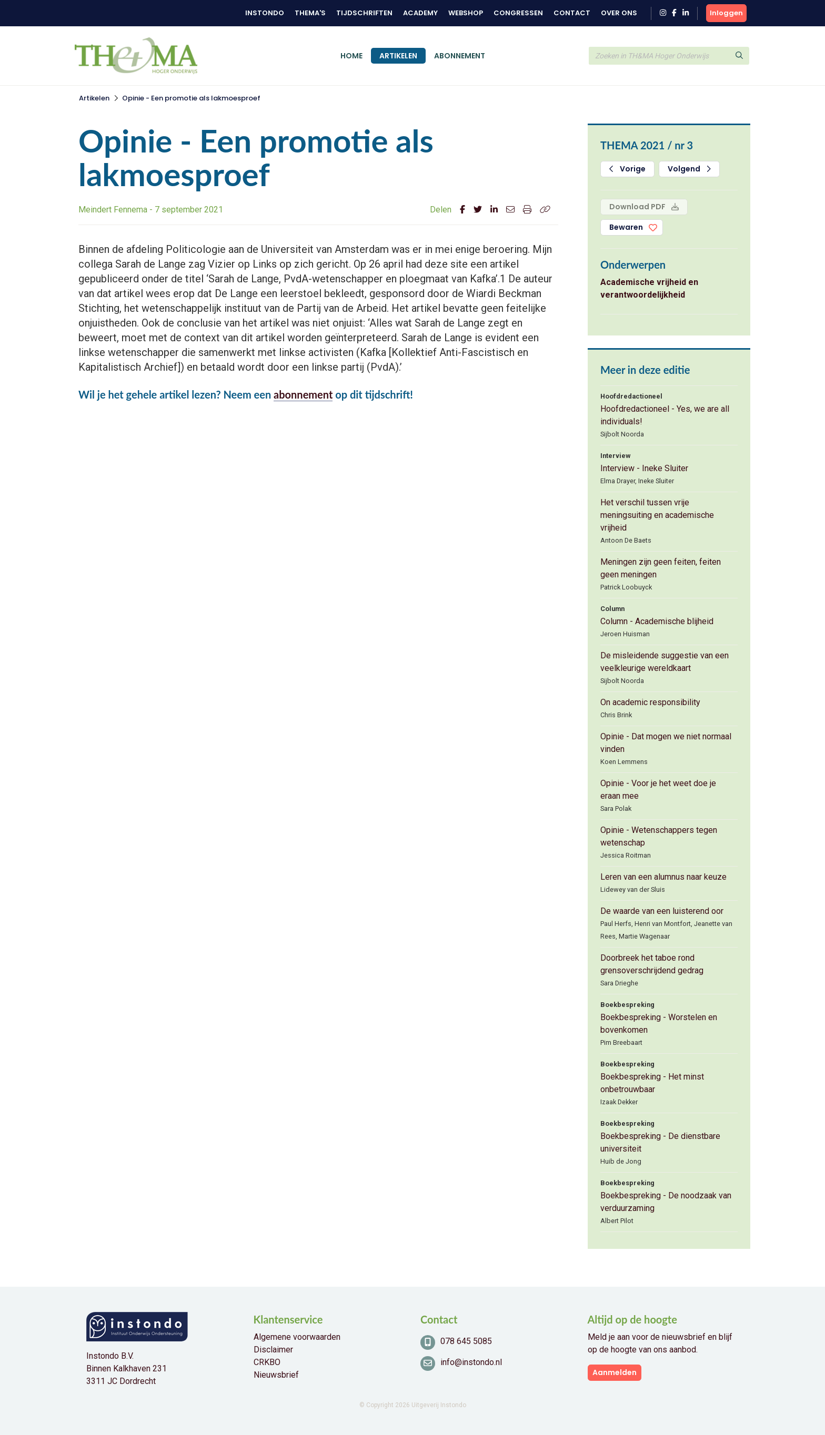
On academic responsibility (650, 702)
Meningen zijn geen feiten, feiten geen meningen (660, 568)
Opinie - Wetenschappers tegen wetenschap (658, 836)
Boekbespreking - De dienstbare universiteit (660, 1142)
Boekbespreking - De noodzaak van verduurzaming (665, 1201)
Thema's (310, 13)
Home (351, 55)
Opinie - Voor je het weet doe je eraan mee (658, 789)
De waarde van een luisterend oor (661, 911)
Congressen (518, 13)
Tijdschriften (364, 13)
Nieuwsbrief (276, 1375)
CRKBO (267, 1362)
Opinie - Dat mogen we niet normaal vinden (665, 742)
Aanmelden (614, 1372)
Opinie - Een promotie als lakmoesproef (191, 98)
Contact (572, 13)
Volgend (689, 169)
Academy (420, 13)
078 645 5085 (466, 1341)
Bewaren (626, 227)
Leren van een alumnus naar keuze (663, 877)
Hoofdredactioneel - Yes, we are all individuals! (664, 415)
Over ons (619, 13)
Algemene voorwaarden (297, 1337)
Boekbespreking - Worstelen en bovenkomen (658, 1023)
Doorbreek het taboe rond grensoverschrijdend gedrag (651, 964)
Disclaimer (273, 1350)
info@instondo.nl (471, 1362)
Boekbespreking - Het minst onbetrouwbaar (652, 1083)
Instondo (264, 13)
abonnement (303, 394)
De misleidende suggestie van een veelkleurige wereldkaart (664, 661)
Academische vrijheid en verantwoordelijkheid (649, 288)
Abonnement (459, 55)
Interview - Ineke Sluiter (644, 468)
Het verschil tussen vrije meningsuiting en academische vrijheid (657, 515)
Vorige (627, 169)
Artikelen (398, 55)
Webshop (465, 13)
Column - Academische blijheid (656, 621)
